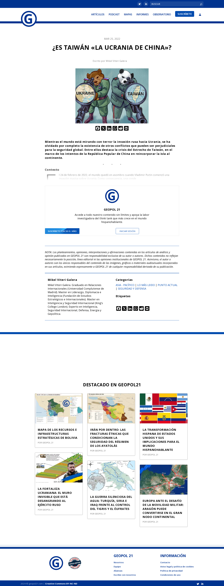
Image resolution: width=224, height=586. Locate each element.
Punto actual (168, 284)
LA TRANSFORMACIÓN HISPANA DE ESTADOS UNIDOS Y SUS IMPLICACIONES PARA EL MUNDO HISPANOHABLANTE (161, 439)
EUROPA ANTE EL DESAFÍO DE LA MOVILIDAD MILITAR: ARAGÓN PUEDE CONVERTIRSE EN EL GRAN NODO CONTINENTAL (163, 508)
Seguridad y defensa (132, 287)
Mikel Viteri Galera (116, 59)
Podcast (114, 14)
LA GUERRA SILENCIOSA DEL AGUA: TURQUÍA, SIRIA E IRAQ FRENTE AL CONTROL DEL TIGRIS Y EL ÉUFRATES (111, 502)
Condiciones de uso (170, 573)
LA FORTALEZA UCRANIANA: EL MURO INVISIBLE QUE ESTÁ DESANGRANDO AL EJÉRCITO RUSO (55, 496)
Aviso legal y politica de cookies (177, 565)
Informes (142, 14)
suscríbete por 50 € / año (62, 230)
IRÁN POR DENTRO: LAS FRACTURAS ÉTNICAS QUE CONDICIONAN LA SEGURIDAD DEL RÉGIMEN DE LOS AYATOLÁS (109, 437)
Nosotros (119, 561)
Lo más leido (146, 284)
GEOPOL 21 (47, 441)
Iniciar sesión (127, 230)
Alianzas (118, 569)
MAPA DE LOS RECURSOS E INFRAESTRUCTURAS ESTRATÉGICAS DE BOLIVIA (57, 433)
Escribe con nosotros (125, 573)
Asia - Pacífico (125, 284)
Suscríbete (185, 13)
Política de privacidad (171, 569)
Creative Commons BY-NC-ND (61, 582)
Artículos (97, 14)
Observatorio (162, 14)
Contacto (165, 561)
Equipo (117, 565)
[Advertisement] (112, 355)
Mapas (128, 14)
